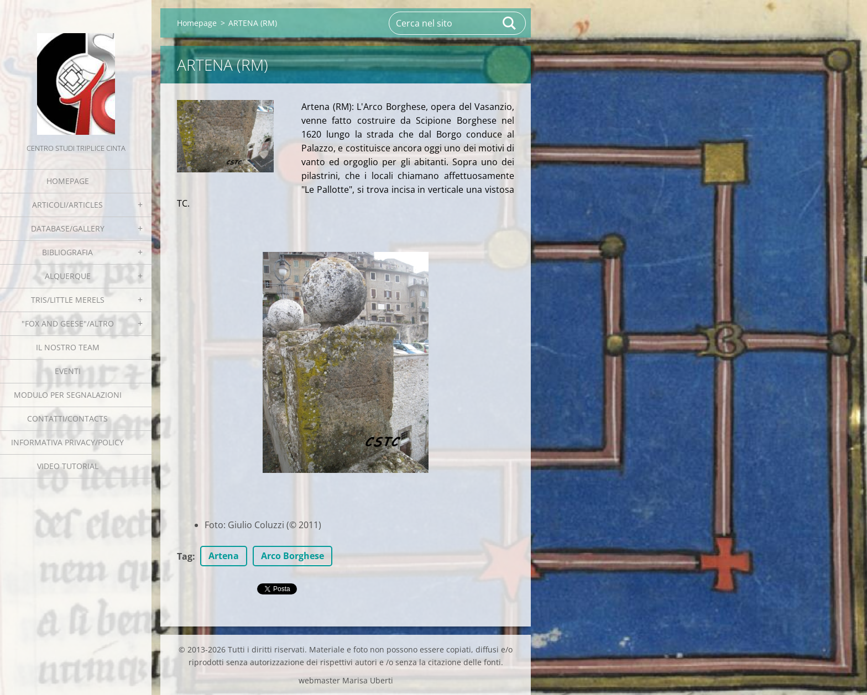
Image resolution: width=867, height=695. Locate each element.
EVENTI (68, 371)
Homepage (67, 181)
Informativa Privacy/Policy (67, 442)
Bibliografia (67, 252)
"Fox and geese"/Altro (68, 323)
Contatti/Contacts (67, 418)
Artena (223, 556)
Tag (184, 556)
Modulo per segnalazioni (68, 394)
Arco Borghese (292, 556)
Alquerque (68, 276)
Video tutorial (67, 466)
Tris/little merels (68, 299)
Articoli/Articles (67, 204)
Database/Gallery (68, 228)
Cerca (510, 23)
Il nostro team (68, 347)
